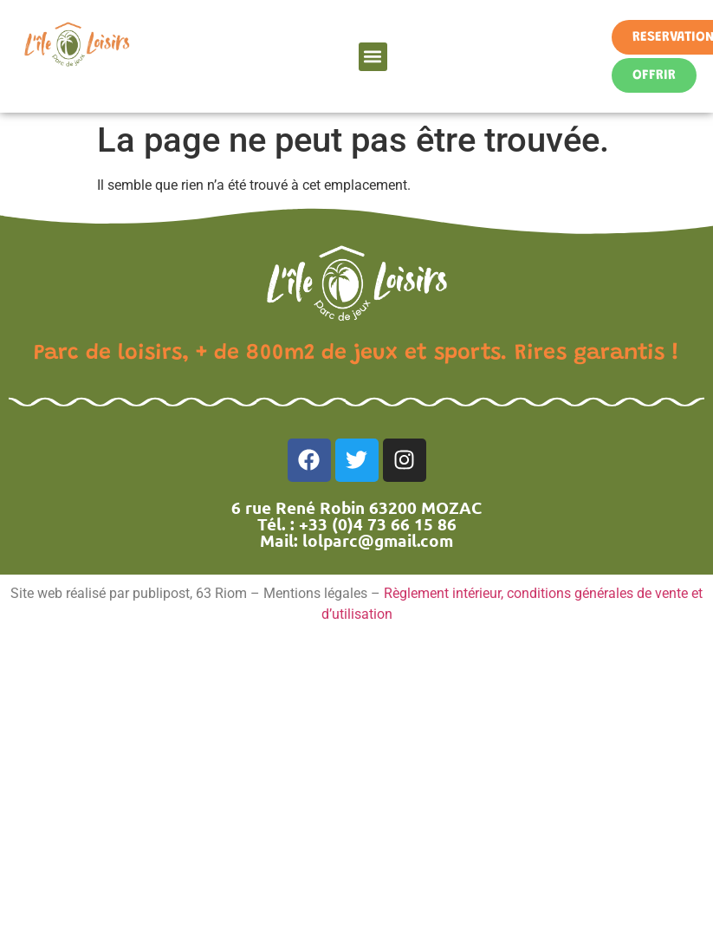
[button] (373, 56)
